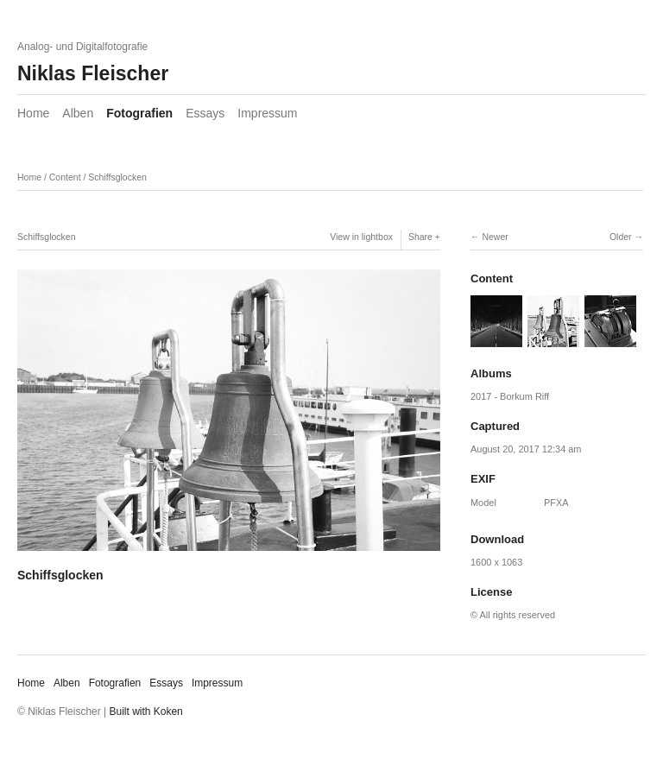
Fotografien (139, 113)
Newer (495, 236)
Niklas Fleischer (92, 73)
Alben (77, 113)
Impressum (267, 113)
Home (33, 113)
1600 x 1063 (496, 562)
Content (65, 177)
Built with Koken (146, 711)
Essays (205, 113)
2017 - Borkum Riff (509, 396)
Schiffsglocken (117, 177)
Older (620, 236)
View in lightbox (361, 236)
